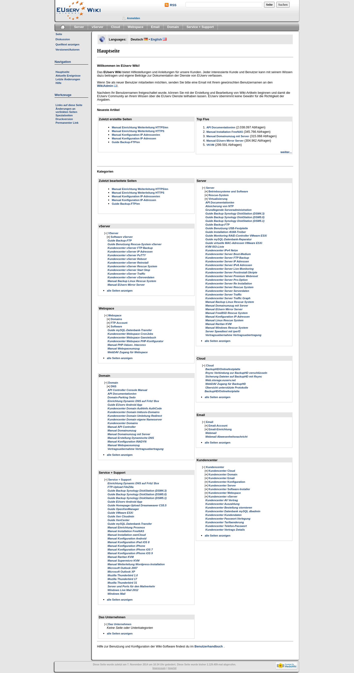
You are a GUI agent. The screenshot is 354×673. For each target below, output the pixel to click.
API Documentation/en (220, 127)
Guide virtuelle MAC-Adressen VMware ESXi (233, 243)
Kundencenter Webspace (224, 492)
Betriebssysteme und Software (228, 191)
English (156, 39)
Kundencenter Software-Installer (229, 489)
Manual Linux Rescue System (224, 320)
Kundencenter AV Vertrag (221, 500)
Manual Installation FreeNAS (224, 131)
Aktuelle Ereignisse (68, 75)
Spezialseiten (64, 115)
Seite (59, 34)
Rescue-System (218, 195)
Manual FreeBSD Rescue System (226, 312)
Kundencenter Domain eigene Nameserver (135, 419)
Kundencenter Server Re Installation (228, 283)
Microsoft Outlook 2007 (123, 567)
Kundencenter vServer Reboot (127, 258)
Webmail (210, 432)
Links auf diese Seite (69, 105)
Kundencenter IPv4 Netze (221, 250)
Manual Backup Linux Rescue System (132, 281)
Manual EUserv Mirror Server (225, 140)
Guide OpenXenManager (123, 509)
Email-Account (217, 425)
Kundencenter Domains (123, 423)
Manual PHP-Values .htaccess (127, 344)
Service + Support (200, 27)
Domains (116, 319)
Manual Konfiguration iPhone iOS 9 (130, 553)
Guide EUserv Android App (125, 404)
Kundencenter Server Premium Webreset (231, 276)
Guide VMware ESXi (120, 512)
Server (79, 27)
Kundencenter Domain (222, 474)
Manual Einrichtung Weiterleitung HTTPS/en (140, 127)
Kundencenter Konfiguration (226, 481)
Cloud (115, 27)
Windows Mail (117, 593)
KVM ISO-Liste (214, 246)
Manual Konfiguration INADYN (127, 441)
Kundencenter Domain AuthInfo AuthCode (135, 408)
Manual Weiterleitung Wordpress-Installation (136, 564)
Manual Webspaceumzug (124, 348)
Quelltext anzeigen (67, 44)
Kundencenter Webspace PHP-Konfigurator (135, 341)
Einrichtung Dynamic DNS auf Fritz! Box (133, 401)
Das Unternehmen (119, 624)
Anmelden (133, 18)
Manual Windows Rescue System (226, 327)
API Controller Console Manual (127, 390)
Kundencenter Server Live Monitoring (229, 268)
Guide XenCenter (119, 520)
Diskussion (63, 39)
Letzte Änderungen (68, 79)
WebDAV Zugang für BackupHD (225, 383)
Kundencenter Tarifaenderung (224, 522)
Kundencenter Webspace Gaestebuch (132, 337)
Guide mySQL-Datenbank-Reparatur (228, 239)
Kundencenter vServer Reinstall (128, 262)
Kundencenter (215, 467)
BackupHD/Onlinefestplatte (222, 369)
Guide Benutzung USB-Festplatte (226, 228)
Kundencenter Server (222, 485)
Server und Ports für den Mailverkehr (131, 586)
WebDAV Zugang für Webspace (128, 352)
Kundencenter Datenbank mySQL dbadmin (232, 511)
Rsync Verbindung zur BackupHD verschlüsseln (236, 372)
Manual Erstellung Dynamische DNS (131, 437)
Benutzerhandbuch (208, 646)
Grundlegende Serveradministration (228, 209)
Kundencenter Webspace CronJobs (130, 333)
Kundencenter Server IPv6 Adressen (228, 265)
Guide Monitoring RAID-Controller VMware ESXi (236, 235)
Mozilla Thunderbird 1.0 (123, 575)
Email (155, 27)
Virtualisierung (217, 198)
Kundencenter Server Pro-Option (226, 279)
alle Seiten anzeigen (120, 290)
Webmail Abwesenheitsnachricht (226, 436)
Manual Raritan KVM (121, 556)
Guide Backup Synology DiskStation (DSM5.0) (137, 494)
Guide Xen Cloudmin (121, 516)
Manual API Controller (122, 426)
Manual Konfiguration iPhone (126, 545)
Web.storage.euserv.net (220, 380)
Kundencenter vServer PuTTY (127, 255)
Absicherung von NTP (219, 206)
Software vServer (122, 236)
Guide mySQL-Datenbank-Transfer (130, 330)
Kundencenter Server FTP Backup (227, 257)
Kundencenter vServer (222, 496)
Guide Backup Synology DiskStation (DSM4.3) (137, 490)
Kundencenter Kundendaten (223, 514)
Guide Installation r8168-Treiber (225, 231)
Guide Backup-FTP (120, 240)
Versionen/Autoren (68, 49)
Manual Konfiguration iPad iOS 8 (129, 542)
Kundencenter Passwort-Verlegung (227, 518)
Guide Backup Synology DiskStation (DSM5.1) (137, 498)
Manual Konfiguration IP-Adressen (134, 138)
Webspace (135, 27)
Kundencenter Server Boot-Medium (228, 254)
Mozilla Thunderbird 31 (122, 582)
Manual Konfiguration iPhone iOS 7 (130, 549)
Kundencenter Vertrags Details (225, 529)
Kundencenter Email (221, 478)
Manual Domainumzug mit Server (227, 136)
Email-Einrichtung (220, 429)
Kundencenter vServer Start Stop (129, 270)
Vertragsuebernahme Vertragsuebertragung (136, 448)
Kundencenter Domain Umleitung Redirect (135, 415)
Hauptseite (62, 71)
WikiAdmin (105, 86)
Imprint (172, 668)
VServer (113, 233)
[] (105, 233)
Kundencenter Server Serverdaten (227, 290)
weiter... (286, 152)
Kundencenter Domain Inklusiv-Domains (134, 412)
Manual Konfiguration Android (127, 538)
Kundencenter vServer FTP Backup (130, 247)
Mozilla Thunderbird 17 (122, 579)
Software (116, 326)
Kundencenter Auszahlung (222, 503)
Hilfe (58, 82)
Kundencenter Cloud (221, 470)
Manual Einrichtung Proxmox (126, 527)
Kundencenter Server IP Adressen (227, 261)
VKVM (210, 144)
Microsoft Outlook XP (121, 571)
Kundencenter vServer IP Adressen (130, 251)
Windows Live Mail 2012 (123, 590)
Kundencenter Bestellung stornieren (228, 507)
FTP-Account (119, 322)
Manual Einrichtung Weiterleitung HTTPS (138, 131)
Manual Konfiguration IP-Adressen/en (136, 134)
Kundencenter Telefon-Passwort (226, 526)
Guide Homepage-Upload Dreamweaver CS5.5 (137, 505)
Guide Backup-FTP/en (126, 142)
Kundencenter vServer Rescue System (132, 266)
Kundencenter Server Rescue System (229, 287)
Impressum (158, 668)
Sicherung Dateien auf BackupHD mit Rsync (233, 376)
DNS (113, 386)
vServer (97, 27)
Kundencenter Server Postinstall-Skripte (231, 272)
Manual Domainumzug (122, 430)
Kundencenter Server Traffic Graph (227, 298)
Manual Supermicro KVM (124, 560)
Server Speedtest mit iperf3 (222, 331)
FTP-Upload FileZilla (121, 486)
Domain (173, 27)
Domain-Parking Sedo (122, 397)
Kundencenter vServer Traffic (127, 273)
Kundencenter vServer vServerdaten (131, 277)
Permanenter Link (67, 122)
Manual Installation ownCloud (127, 534)
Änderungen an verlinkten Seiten (66, 110)
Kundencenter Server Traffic (223, 294)
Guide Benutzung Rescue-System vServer (135, 244)
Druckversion (64, 119)
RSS (173, 5)
